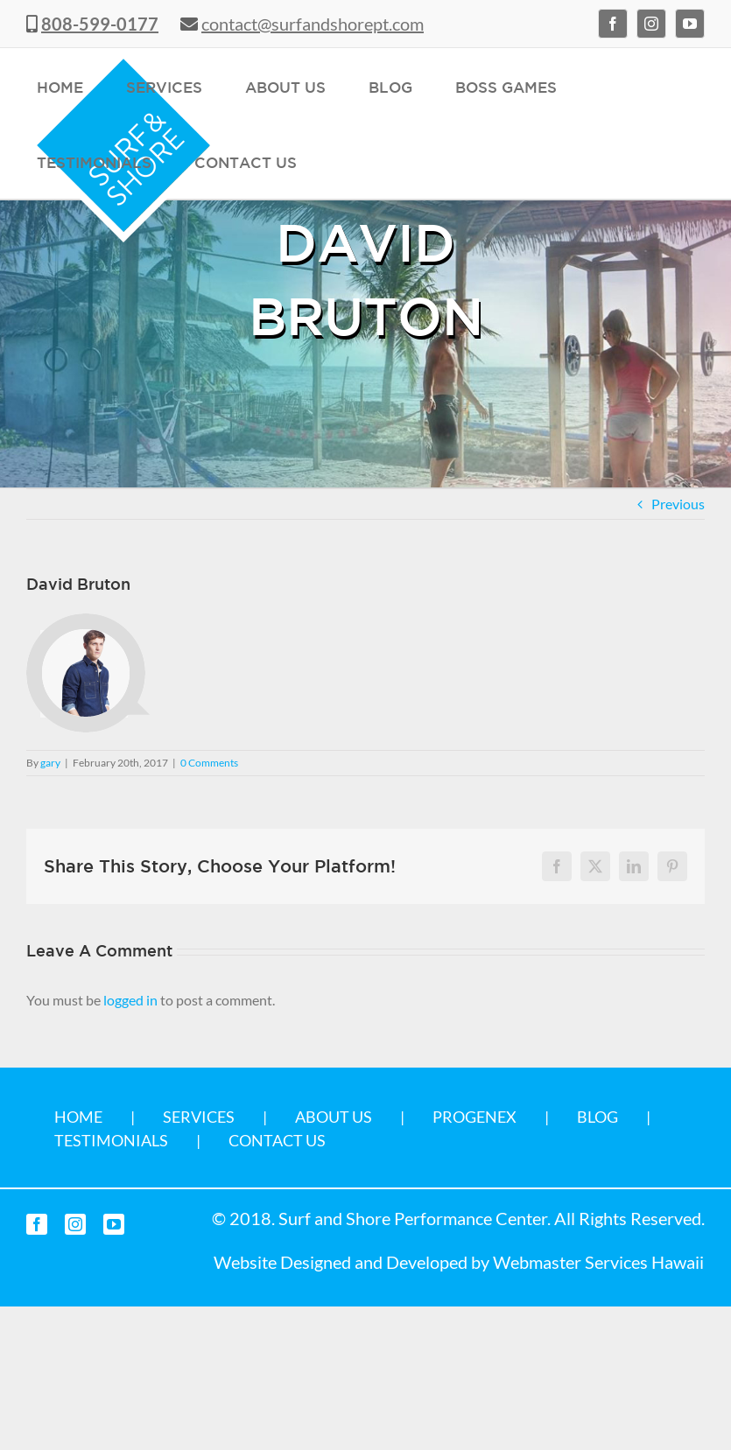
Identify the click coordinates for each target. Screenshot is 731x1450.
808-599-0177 (99, 23)
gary (50, 762)
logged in (130, 999)
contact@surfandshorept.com (312, 23)
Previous (678, 503)
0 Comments (209, 762)
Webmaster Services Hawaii (598, 1261)
